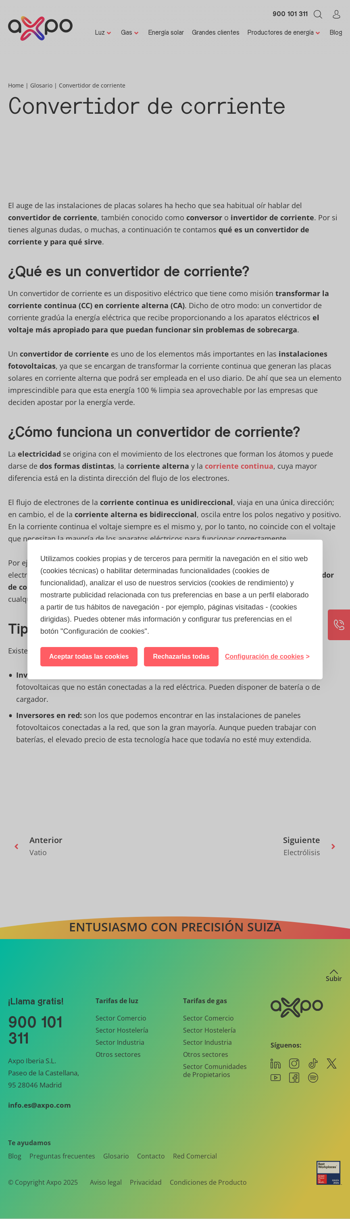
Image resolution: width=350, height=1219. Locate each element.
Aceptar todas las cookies (89, 656)
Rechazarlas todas (181, 656)
